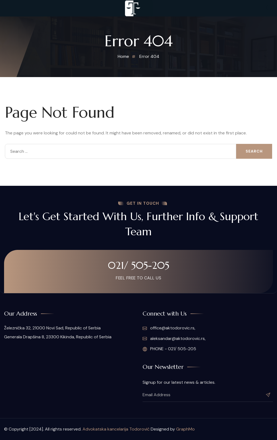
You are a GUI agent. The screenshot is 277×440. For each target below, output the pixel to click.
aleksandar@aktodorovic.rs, (174, 339)
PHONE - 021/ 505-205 (169, 349)
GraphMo (185, 429)
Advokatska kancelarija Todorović (116, 429)
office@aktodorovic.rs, (169, 328)
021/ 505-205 (138, 265)
